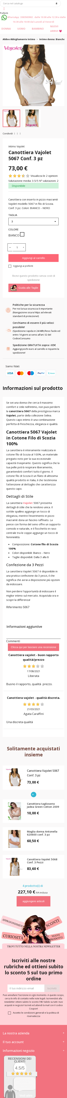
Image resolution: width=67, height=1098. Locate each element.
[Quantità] (17, 247)
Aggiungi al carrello (33, 257)
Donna (6, 28)
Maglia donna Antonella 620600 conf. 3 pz (42, 833)
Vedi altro (25, 1095)
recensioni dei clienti (19, 1060)
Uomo (21, 28)
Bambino (38, 28)
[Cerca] (30, 3)
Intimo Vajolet (16, 146)
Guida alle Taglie (24, 288)
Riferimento (14, 607)
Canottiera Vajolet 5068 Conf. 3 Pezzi (42, 861)
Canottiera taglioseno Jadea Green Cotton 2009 (43, 805)
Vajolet (28, 503)
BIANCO (16, 234)
